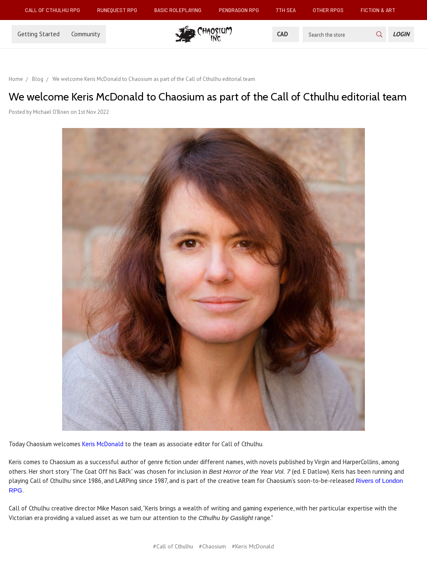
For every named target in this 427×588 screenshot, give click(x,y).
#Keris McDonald (253, 546)
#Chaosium (212, 546)
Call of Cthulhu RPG (56, 9)
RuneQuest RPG (120, 9)
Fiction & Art (381, 9)
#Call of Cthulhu (173, 546)
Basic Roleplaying (181, 9)
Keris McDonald (102, 444)
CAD (285, 34)
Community (85, 34)
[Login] (401, 34)
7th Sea (289, 9)
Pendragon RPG (242, 9)
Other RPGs (331, 9)
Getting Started (39, 34)
